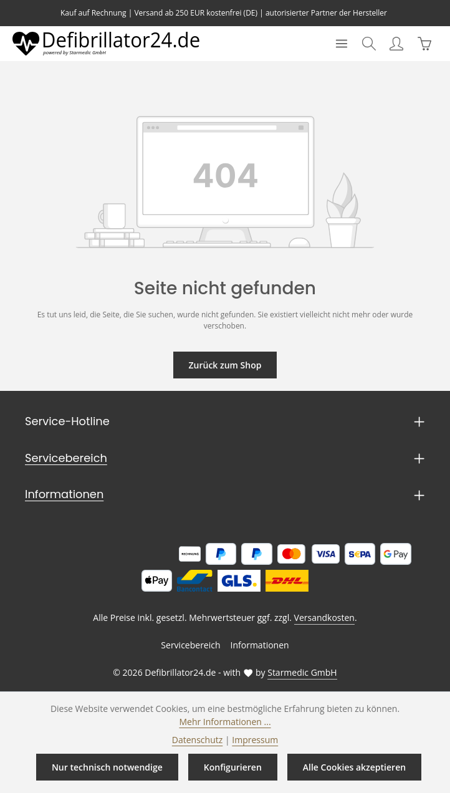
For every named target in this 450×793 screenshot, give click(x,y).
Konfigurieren (232, 767)
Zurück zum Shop (224, 365)
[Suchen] (369, 43)
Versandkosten (321, 618)
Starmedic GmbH (298, 673)
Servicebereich (61, 458)
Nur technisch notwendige (107, 767)
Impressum (252, 739)
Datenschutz (200, 739)
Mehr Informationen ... (225, 721)
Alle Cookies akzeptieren (353, 767)
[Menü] (341, 43)
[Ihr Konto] (396, 43)
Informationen (59, 494)
